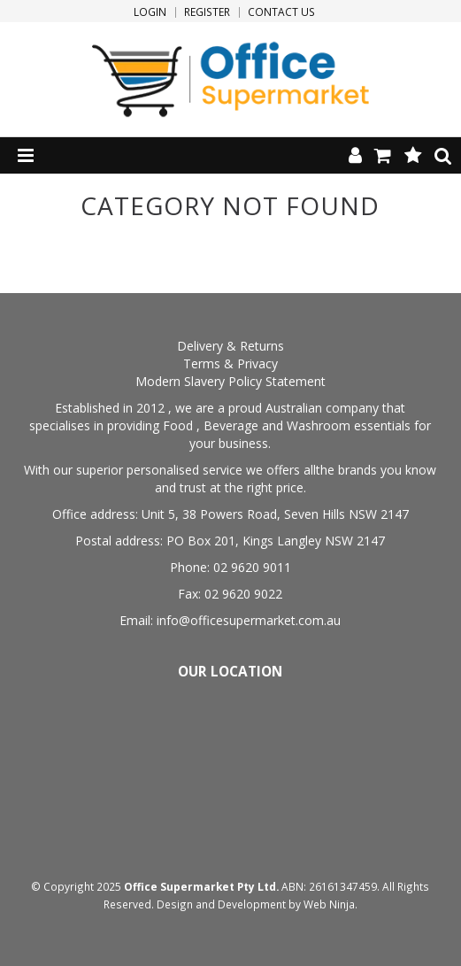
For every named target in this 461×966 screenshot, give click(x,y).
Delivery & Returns (230, 345)
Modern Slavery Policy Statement (230, 381)
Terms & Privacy (230, 363)
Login (150, 12)
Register (207, 12)
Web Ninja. (330, 904)
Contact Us (281, 12)
